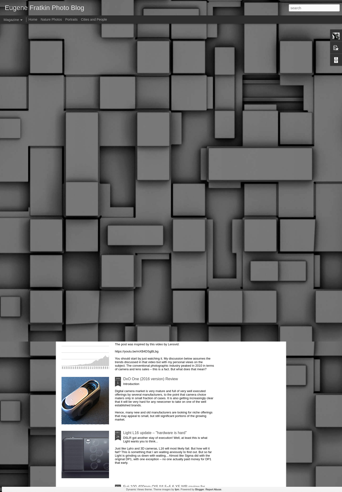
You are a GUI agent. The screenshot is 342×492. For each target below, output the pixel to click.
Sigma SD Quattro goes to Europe (152, 217)
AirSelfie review (136, 271)
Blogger (199, 489)
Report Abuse (213, 489)
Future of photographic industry (149, 325)
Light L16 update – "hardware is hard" (155, 433)
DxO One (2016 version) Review (150, 379)
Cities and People (94, 19)
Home (32, 19)
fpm (177, 489)
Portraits (71, 19)
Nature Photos (51, 19)
